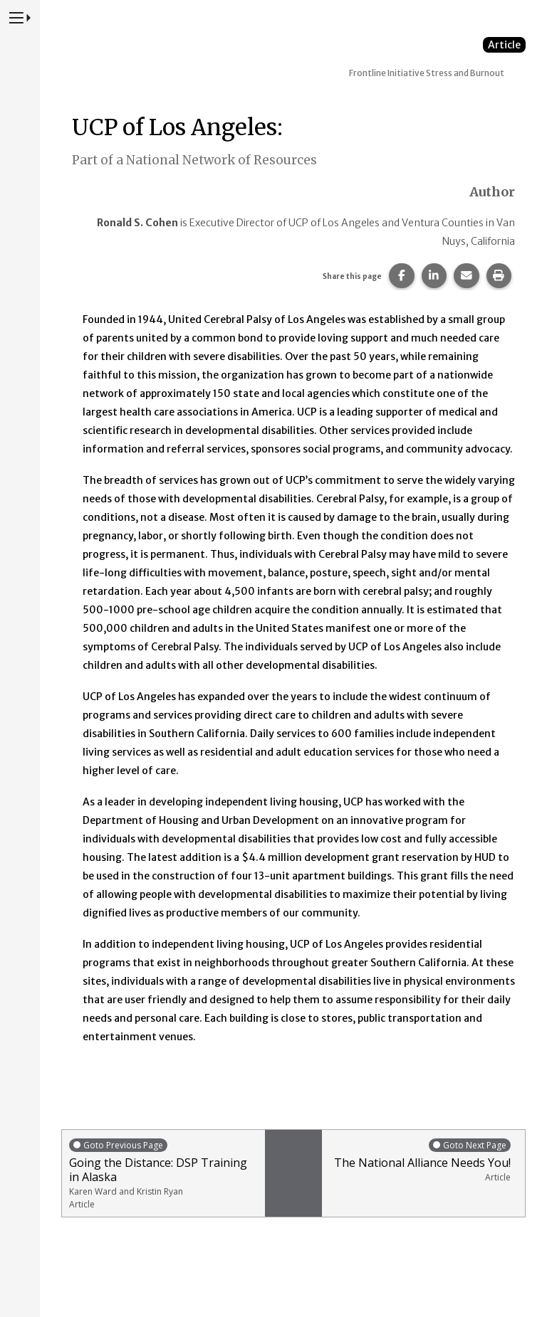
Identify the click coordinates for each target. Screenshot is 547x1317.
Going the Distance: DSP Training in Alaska (163, 1173)
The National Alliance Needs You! (420, 1160)
